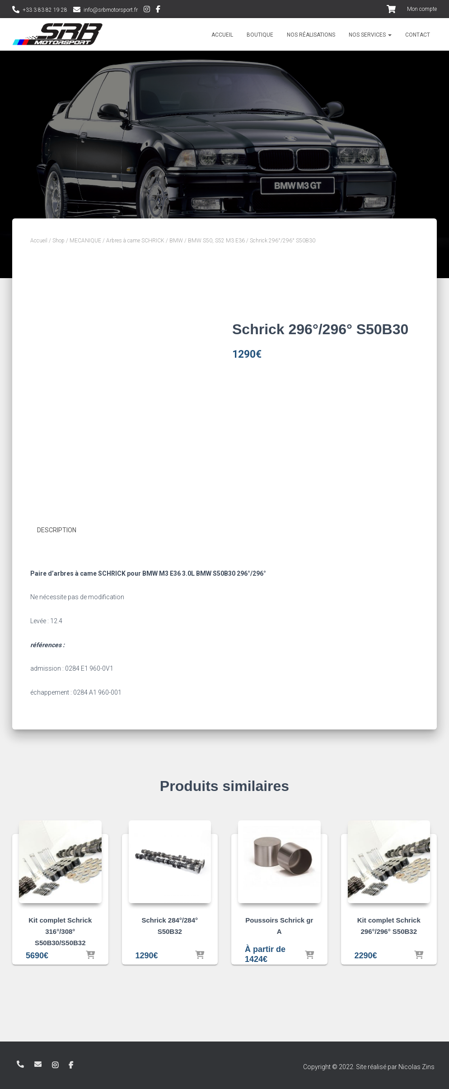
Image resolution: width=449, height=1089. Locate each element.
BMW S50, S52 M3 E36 (216, 240)
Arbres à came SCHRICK (135, 240)
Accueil (222, 35)
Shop (58, 240)
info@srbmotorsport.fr (111, 10)
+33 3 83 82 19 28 (45, 10)
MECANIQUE (85, 240)
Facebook (158, 10)
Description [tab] (56, 530)
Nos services (370, 35)
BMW (176, 240)
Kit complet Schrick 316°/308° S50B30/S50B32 (60, 931)
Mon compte (422, 9)
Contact (417, 35)
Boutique (260, 35)
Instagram (147, 10)
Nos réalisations (311, 35)
